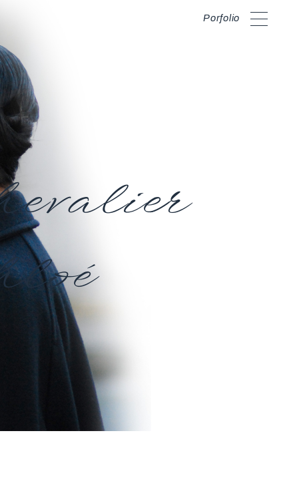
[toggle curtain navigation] (259, 16)
